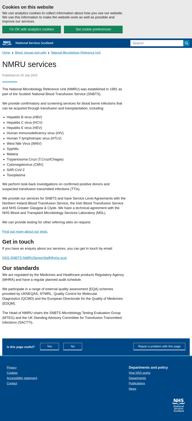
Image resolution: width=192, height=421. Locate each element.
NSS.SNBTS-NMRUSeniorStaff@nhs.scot (34, 258)
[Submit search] (186, 43)
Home (6, 52)
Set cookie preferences (93, 29)
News (132, 388)
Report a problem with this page (159, 346)
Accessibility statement (22, 378)
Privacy (11, 367)
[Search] (156, 43)
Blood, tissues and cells (30, 52)
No (76, 346)
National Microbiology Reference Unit (75, 52)
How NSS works (140, 372)
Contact (12, 383)
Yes (53, 346)
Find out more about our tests (24, 231)
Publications (137, 383)
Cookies (12, 372)
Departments (137, 378)
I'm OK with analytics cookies (31, 29)
